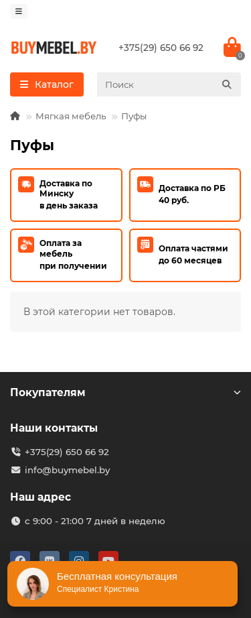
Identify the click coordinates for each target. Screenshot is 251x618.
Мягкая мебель (70, 116)
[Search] (169, 84)
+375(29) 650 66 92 (160, 47)
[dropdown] (18, 11)
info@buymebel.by (67, 470)
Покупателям (125, 392)
